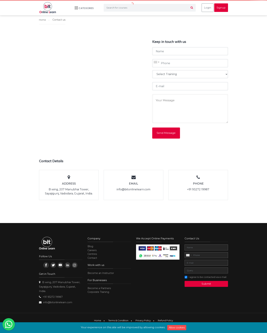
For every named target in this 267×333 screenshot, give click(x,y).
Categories (82, 8)
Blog (90, 246)
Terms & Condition (118, 320)
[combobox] (156, 62)
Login (207, 7)
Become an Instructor (101, 273)
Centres (92, 254)
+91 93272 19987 (53, 296)
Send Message (166, 132)
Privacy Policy (143, 320)
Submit (206, 283)
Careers (92, 250)
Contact (92, 257)
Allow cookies (177, 327)
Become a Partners (99, 288)
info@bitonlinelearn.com (57, 302)
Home (97, 320)
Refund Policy (165, 320)
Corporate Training (98, 292)
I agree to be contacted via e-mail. (208, 277)
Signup (221, 7)
